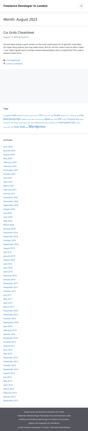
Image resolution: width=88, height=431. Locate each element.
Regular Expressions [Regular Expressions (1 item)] (24, 123)
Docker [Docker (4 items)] (57, 115)
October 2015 (9, 342)
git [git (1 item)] (77, 115)
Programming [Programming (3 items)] (73, 119)
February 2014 (10, 392)
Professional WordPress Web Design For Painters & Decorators (44, 419)
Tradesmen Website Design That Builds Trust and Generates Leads (44, 415)
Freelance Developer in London (25, 6)
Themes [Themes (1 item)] (78, 123)
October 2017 (9, 291)
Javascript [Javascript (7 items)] (15, 119)
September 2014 (10, 369)
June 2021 (7, 178)
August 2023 (9, 154)
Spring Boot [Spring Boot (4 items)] (65, 122)
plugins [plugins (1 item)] (64, 119)
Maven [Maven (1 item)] (34, 119)
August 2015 (9, 346)
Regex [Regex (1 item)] (16, 123)
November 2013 (10, 400)
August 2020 (9, 209)
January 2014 (9, 396)
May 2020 (7, 221)
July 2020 (7, 213)
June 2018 (7, 267)
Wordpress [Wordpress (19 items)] (36, 126)
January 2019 (9, 256)
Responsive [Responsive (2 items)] (39, 123)
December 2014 (10, 357)
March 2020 (8, 224)
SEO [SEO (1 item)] (57, 123)
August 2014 (9, 373)
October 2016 (9, 318)
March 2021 (8, 185)
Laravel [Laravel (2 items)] (23, 119)
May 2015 (7, 353)
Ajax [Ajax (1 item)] (4, 115)
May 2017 (7, 299)
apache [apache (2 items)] (9, 115)
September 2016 (10, 322)
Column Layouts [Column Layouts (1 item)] (33, 115)
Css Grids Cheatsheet (18, 32)
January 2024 (9, 150)
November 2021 (10, 170)
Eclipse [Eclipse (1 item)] (63, 115)
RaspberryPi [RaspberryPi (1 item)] (6, 123)
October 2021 (9, 174)
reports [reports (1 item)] (33, 123)
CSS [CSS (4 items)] (40, 115)
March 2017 (8, 306)
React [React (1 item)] (12, 123)
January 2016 (9, 334)
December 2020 (10, 197)
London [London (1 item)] (29, 119)
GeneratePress (64, 427)
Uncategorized (13, 60)
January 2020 (9, 228)
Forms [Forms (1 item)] (67, 115)
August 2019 (9, 248)
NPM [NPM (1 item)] (55, 119)
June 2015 (7, 349)
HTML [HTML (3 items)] (81, 115)
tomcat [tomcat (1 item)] (5, 127)
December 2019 (10, 232)
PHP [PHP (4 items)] (60, 119)
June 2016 (7, 326)
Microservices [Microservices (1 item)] (40, 119)
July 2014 (7, 377)
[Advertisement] (44, 87)
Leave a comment (15, 63)
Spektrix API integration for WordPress (44, 423)
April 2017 (8, 303)
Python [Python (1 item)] (82, 119)
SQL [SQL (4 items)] (73, 122)
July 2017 (7, 295)
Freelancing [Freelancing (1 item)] (73, 115)
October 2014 (9, 365)
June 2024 (7, 146)
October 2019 (9, 240)
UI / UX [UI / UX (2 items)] (10, 127)
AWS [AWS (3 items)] (14, 115)
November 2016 (10, 314)
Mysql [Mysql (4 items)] (47, 119)
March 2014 (8, 388)
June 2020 (7, 217)
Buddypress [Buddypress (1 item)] (20, 115)
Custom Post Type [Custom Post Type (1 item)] (48, 115)
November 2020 (10, 201)
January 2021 (9, 193)
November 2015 (10, 338)
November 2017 (10, 287)
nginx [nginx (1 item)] (52, 119)
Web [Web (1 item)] (26, 127)
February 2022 (10, 166)
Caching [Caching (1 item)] (26, 115)
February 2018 (10, 275)
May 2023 (7, 158)
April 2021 (8, 181)
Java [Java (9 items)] (6, 119)
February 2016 (10, 330)
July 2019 (7, 252)
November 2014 (10, 361)
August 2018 (9, 260)
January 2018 (9, 279)
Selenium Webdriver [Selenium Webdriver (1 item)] (50, 123)
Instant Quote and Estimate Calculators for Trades (44, 412)
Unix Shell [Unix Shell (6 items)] (19, 126)
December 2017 (10, 283)
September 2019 (10, 244)
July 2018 (7, 263)
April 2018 (8, 271)
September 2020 (10, 205)
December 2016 (10, 310)
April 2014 (8, 385)
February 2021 (10, 189)
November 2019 (10, 236)
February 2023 (10, 162)
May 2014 (7, 381)
